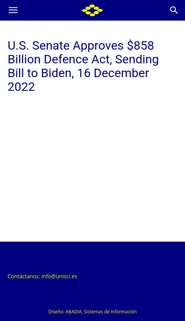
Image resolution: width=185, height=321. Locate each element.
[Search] (174, 10)
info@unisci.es (59, 276)
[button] (13, 10)
